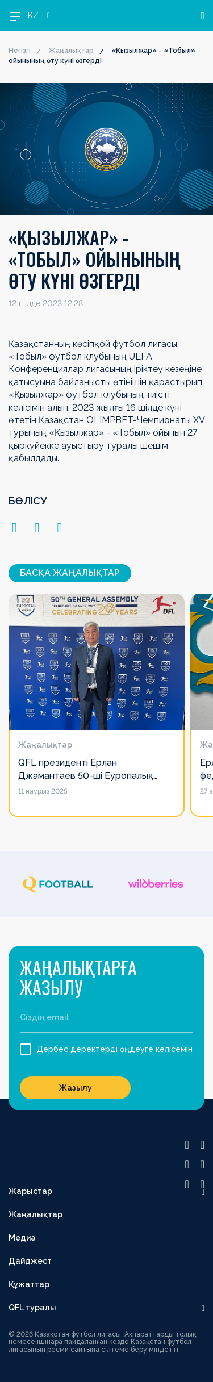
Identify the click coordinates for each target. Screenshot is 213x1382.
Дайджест (30, 1261)
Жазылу (75, 1087)
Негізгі (20, 51)
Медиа (22, 1237)
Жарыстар (30, 1191)
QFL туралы (32, 1307)
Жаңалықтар (71, 51)
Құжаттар (29, 1284)
